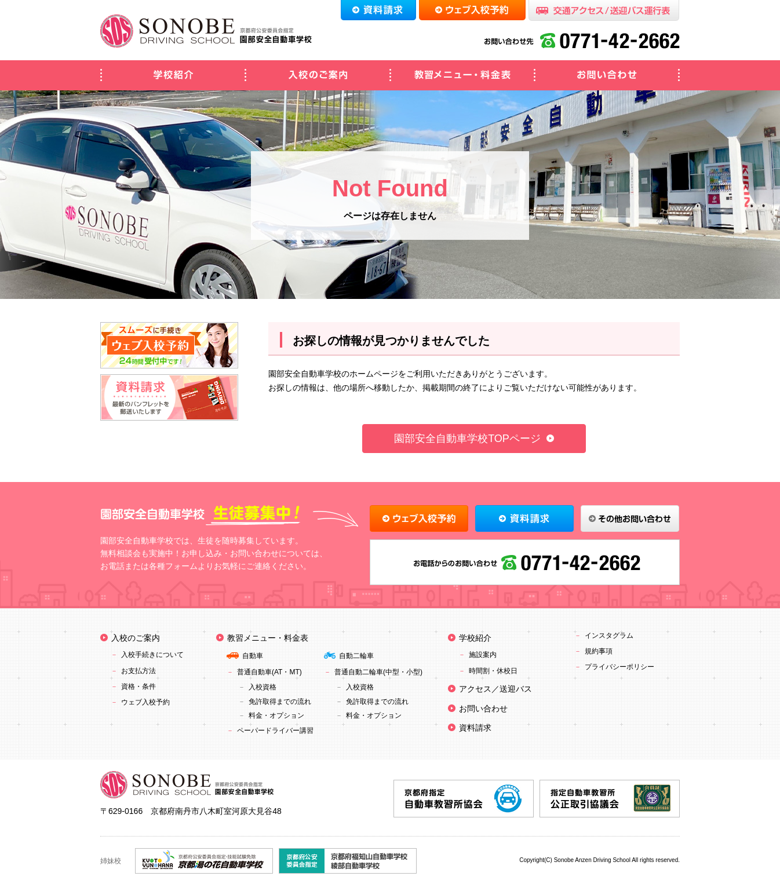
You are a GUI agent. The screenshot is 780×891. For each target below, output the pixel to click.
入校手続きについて (152, 655)
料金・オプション (276, 715)
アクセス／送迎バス (495, 688)
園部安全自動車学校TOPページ (467, 438)
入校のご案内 (317, 75)
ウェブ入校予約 (145, 702)
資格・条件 (138, 686)
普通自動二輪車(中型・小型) (378, 672)
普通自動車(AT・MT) (269, 672)
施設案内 (483, 655)
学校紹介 (172, 75)
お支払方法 (138, 671)
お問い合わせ (607, 75)
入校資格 (262, 687)
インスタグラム (609, 635)
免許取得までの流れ (280, 702)
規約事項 (599, 651)
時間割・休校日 (493, 671)
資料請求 (475, 727)
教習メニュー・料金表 (462, 75)
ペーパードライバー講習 (275, 730)
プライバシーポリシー (619, 667)
